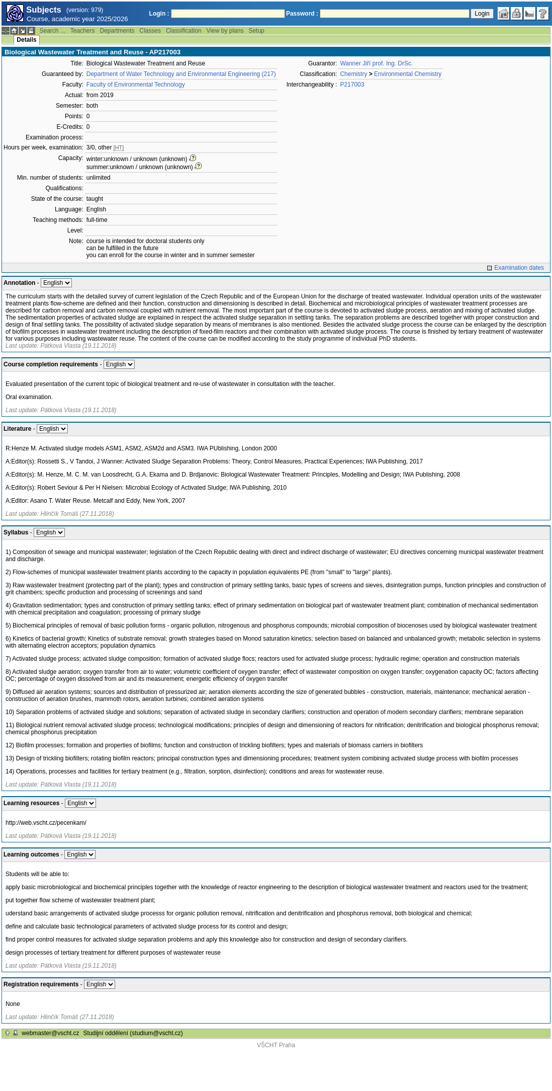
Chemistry (353, 73)
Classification (184, 30)
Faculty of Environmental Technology (135, 84)
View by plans (225, 30)
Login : (159, 13)
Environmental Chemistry (407, 73)
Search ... (52, 30)
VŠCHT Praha (276, 1045)
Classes (150, 30)
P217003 (352, 84)
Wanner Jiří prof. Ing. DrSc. (376, 63)
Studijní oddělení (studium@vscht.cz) (133, 1033)
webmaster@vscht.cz (50, 1033)
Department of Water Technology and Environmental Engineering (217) (181, 73)
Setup (256, 30)
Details (26, 39)
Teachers (82, 30)
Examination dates (519, 267)
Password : (302, 13)
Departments (117, 30)
